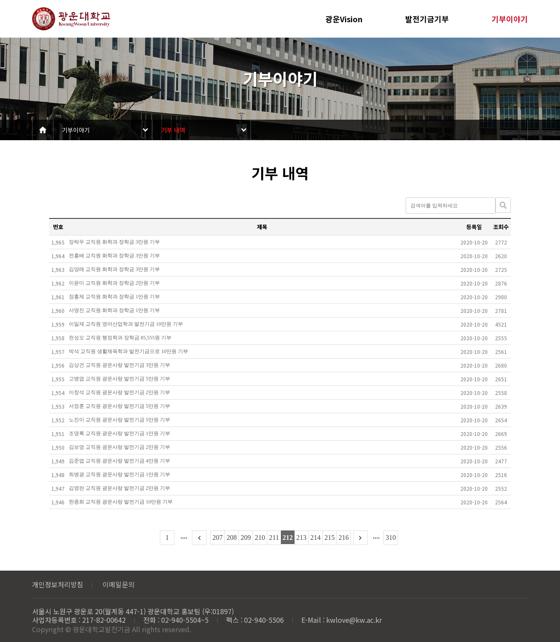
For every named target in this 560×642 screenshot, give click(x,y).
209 (246, 537)
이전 (199, 537)
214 (315, 537)
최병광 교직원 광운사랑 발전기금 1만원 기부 (119, 474)
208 (232, 537)
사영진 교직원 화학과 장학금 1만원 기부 (114, 310)
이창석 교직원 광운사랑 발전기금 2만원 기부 (119, 392)
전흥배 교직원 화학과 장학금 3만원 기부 (114, 256)
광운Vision (344, 18)
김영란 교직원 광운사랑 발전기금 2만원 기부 (119, 488)
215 (329, 537)
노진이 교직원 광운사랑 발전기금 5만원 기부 (119, 420)
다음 (360, 537)
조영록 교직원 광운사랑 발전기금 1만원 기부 (119, 433)
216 (344, 537)
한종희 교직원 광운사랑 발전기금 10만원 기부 (121, 502)
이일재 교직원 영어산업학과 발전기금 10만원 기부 (126, 324)
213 (301, 537)
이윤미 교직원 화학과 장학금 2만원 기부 (114, 283)
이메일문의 (119, 584)
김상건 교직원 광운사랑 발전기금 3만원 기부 (119, 365)
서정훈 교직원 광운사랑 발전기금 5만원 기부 (119, 406)
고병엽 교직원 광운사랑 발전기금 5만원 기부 (119, 379)
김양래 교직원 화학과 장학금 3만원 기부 (114, 269)
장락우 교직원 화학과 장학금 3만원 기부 (114, 242)
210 (260, 537)
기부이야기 (510, 18)
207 (217, 537)
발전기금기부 (427, 18)
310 (391, 537)
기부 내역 (173, 130)
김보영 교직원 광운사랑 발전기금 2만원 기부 (119, 447)
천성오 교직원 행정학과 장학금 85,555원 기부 (120, 338)
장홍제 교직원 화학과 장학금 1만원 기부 (114, 297)
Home (42, 130)
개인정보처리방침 (57, 584)
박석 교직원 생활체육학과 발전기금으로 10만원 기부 (128, 351)
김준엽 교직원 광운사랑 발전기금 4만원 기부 (119, 461)
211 (274, 537)
